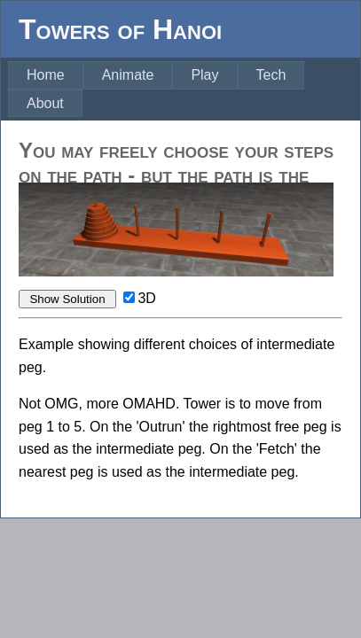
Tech (271, 74)
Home (46, 74)
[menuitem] (45, 75)
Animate (128, 74)
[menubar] (184, 89)
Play (204, 74)
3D (146, 298)
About (45, 103)
